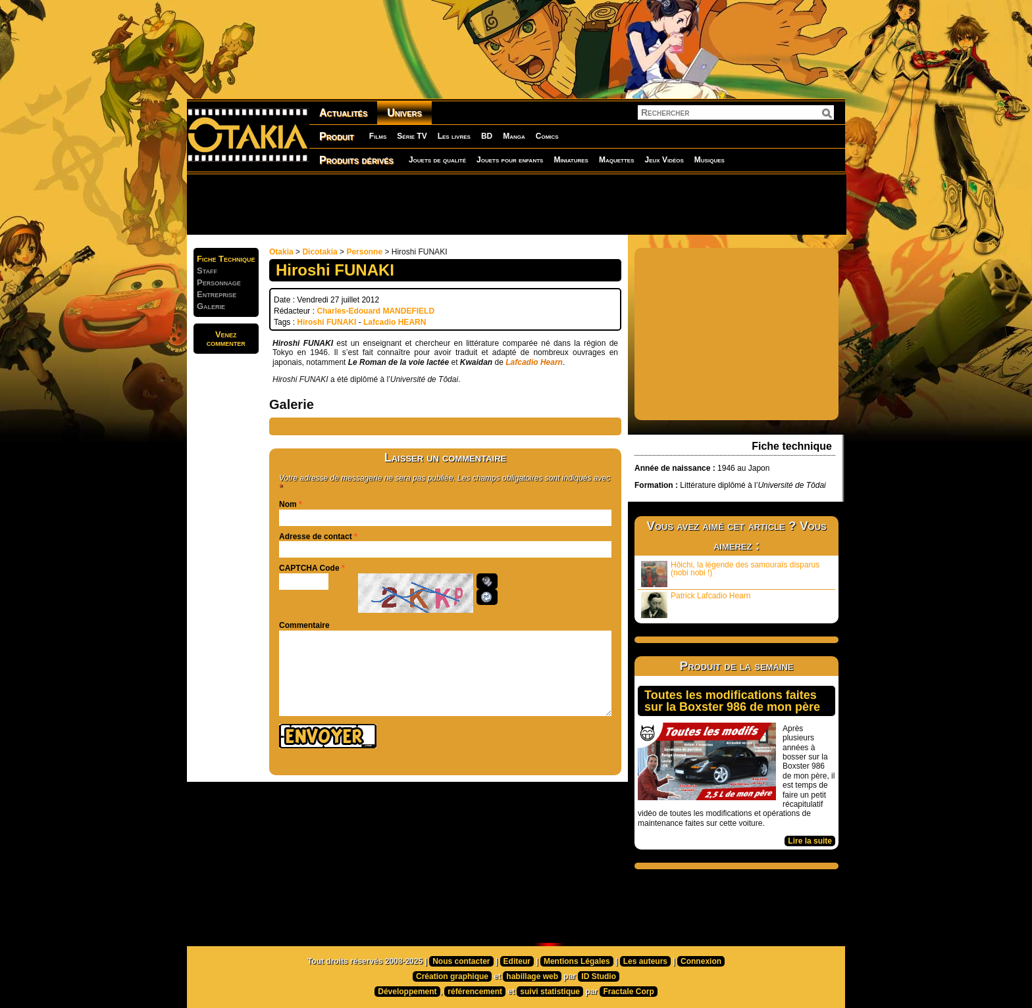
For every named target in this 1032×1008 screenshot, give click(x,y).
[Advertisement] (516, 203)
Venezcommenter (226, 338)
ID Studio (598, 976)
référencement (475, 991)
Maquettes (616, 159)
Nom (288, 504)
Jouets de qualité (437, 159)
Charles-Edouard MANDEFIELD (375, 311)
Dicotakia (319, 251)
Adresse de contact (315, 536)
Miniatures (571, 159)
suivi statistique (550, 991)
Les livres (454, 136)
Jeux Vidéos (663, 159)
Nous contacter (461, 961)
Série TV (411, 136)
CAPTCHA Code (309, 568)
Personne (364, 251)
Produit (336, 136)
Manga (514, 136)
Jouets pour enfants (510, 159)
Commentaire (304, 625)
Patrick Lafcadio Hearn (695, 604)
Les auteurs (645, 961)
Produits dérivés (356, 160)
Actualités (343, 112)
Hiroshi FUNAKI (326, 322)
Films (377, 136)
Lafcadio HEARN (394, 322)
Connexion (701, 961)
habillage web (532, 976)
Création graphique (452, 976)
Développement (407, 991)
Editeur (516, 961)
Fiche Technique (226, 258)
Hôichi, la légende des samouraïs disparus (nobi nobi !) (730, 573)
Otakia (281, 251)
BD (486, 136)
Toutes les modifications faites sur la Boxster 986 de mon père (732, 700)
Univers (404, 112)
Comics (547, 136)
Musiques (709, 159)
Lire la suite (810, 841)
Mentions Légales (577, 961)
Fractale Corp (628, 991)
